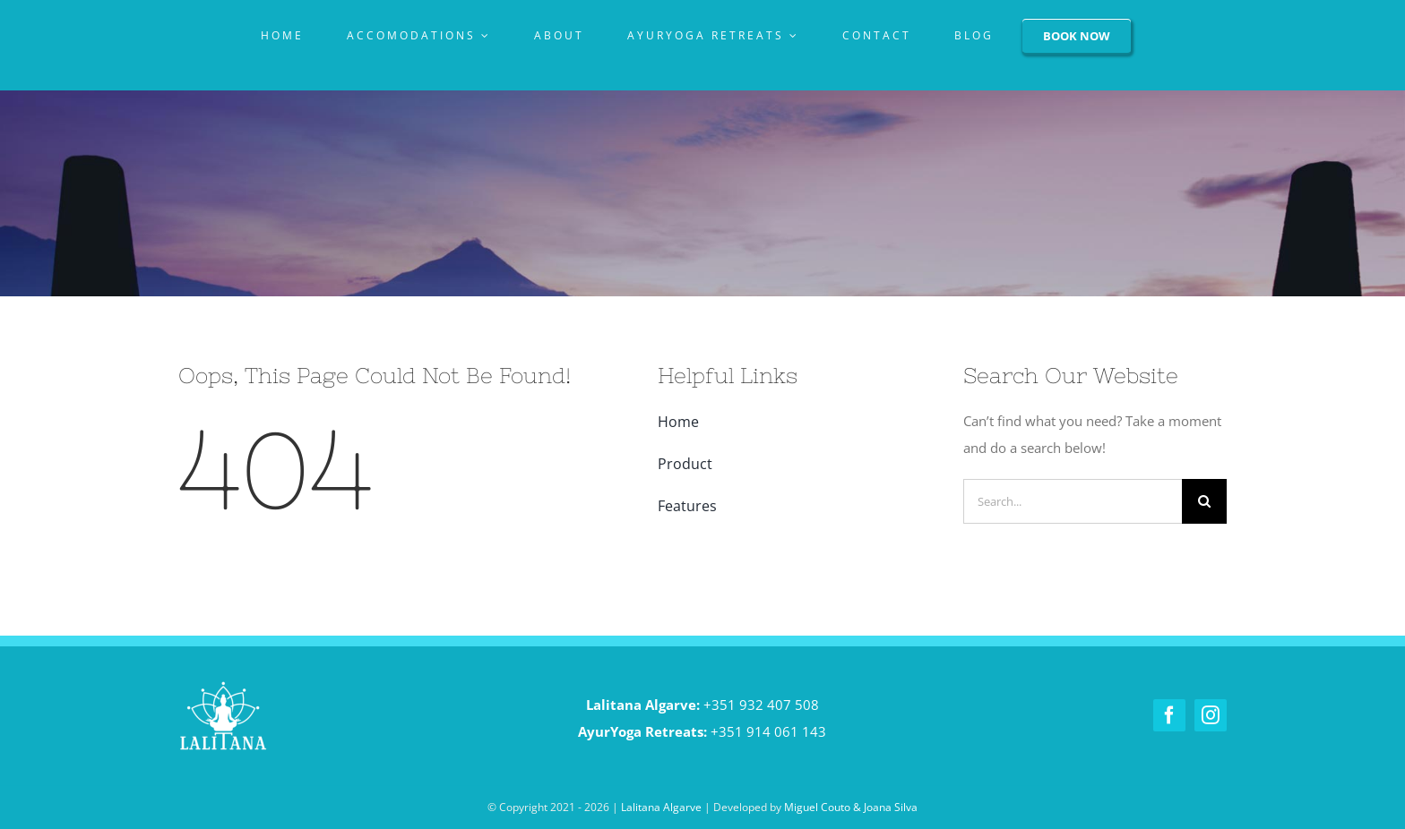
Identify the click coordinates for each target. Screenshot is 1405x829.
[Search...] (1072, 501)
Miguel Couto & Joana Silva (851, 807)
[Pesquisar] (1204, 501)
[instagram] (1210, 715)
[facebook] (1169, 715)
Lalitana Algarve (661, 807)
